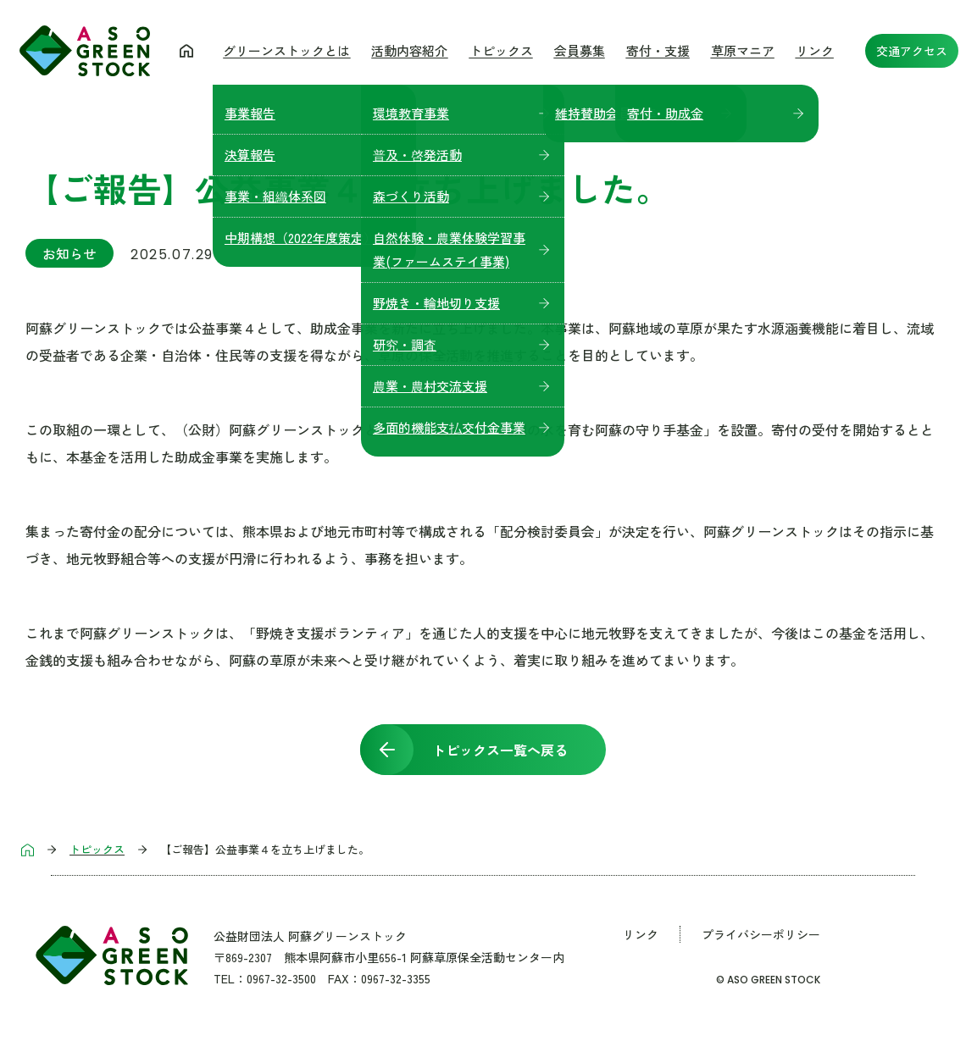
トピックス (501, 50)
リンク (815, 50)
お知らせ (69, 253)
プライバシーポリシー (761, 934)
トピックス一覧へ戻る (500, 749)
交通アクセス (911, 50)
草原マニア (742, 50)
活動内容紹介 (409, 50)
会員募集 (579, 50)
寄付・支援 (658, 50)
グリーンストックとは (286, 50)
